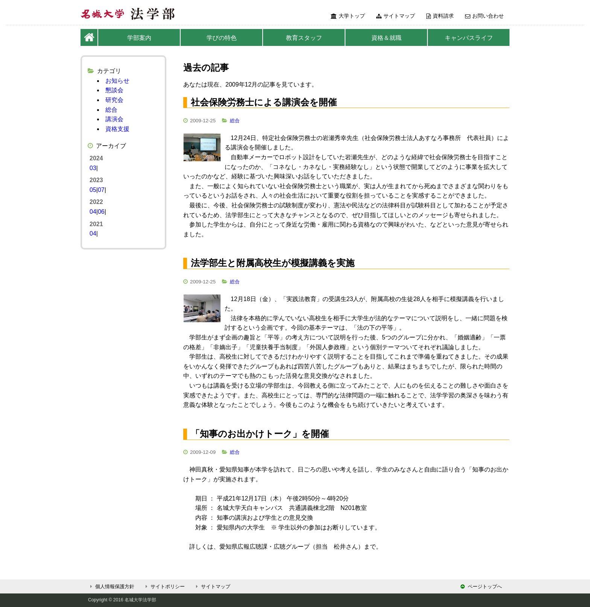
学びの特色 (222, 38)
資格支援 (117, 129)
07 (101, 190)
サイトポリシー (164, 586)
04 (93, 211)
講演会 (114, 119)
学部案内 (139, 38)
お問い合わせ (484, 16)
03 (93, 168)
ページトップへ (481, 586)
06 (101, 211)
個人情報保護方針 (111, 586)
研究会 (114, 100)
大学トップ (348, 16)
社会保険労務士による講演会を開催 (264, 102)
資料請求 (440, 16)
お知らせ (117, 81)
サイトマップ (395, 16)
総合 (235, 120)
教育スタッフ (304, 38)
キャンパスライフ (469, 38)
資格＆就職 (386, 38)
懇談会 (114, 90)
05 (93, 190)
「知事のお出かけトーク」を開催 (260, 434)
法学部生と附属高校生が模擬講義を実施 (272, 263)
